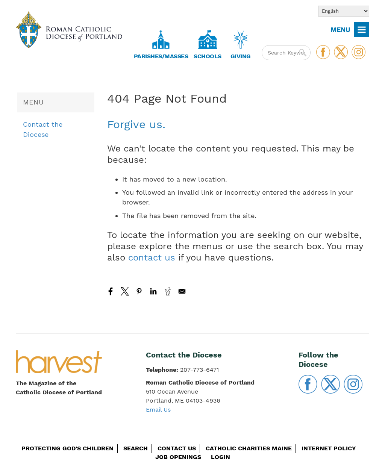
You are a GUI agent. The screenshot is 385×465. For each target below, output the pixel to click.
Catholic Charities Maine (249, 448)
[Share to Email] (182, 291)
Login (220, 456)
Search (135, 448)
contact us (151, 257)
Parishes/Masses (161, 56)
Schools (207, 56)
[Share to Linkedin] (153, 291)
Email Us (158, 409)
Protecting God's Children (67, 448)
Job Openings (178, 456)
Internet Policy (329, 448)
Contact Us (177, 448)
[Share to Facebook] (110, 291)
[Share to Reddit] (167, 291)
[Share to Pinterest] (139, 291)
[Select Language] (343, 11)
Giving (240, 56)
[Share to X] (124, 291)
